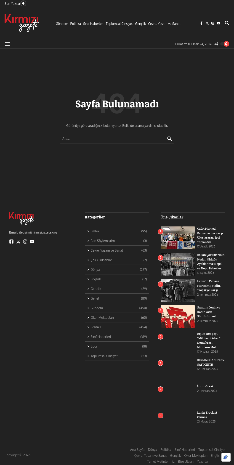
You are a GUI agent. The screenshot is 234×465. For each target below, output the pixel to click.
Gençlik (140, 24)
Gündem (62, 24)
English (216, 455)
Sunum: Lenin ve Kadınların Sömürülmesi (208, 312)
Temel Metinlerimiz (161, 461)
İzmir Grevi (205, 386)
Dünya (152, 450)
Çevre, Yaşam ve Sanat (164, 24)
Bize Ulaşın (186, 461)
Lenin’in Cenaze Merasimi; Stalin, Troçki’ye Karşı (209, 285)
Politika (75, 24)
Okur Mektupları (195, 455)
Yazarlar (202, 461)
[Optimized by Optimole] (226, 457)
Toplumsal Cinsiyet (119, 24)
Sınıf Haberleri (93, 24)
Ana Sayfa (137, 450)
